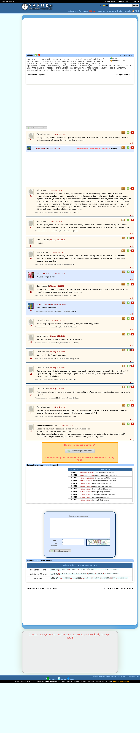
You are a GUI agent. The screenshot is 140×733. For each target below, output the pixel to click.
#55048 (84, 577)
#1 (56, 216)
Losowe (101, 11)
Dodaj (119, 11)
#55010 (101, 577)
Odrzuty (92, 11)
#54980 (75, 581)
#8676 (90, 585)
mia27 (39, 277)
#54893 (55, 581)
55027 (74, 489)
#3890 (69, 585)
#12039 (57, 585)
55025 (74, 479)
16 (117, 61)
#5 (56, 383)
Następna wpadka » (124, 78)
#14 (56, 420)
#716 (116, 585)
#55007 (66, 577)
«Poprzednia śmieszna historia (42, 596)
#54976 (108, 577)
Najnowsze (73, 11)
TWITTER (62, 687)
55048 (74, 486)
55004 (74, 496)
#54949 (55, 577)
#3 (56, 268)
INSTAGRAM (51, 687)
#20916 (80, 585)
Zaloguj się (135, 1)
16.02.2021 (123, 55)
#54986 (115, 577)
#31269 (108, 585)
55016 (74, 483)
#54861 (108, 581)
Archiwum (111, 11)
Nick (54, 547)
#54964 (115, 581)
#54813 (92, 581)
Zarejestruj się (123, 1)
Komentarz (78, 519)
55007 (74, 499)
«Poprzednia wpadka (36, 78)
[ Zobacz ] (75, 216)
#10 (56, 401)
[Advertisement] (10, 366)
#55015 (75, 577)
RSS (135, 11)
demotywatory (48, 689)
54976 (74, 476)
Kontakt (127, 11)
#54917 (84, 581)
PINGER (70, 687)
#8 (56, 314)
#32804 (123, 585)
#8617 (98, 585)
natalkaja (37, 152)
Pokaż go (114, 152)
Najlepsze (83, 11)
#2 (56, 234)
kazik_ (39, 308)
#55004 (92, 577)
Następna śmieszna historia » (118, 596)
